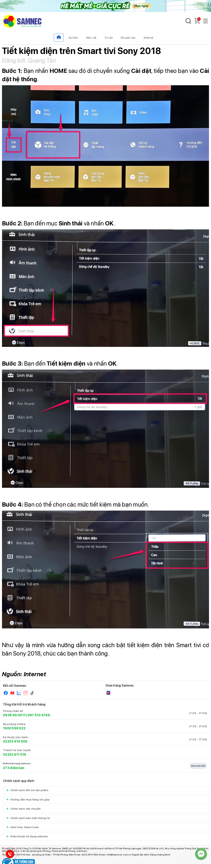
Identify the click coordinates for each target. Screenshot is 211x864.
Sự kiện (73, 37)
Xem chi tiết (198, 765)
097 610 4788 (38, 715)
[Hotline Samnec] (9, 855)
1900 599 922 (14, 728)
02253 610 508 (15, 741)
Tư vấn (109, 37)
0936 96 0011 (14, 715)
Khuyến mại (128, 37)
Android (148, 37)
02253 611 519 (14, 754)
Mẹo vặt (91, 37)
